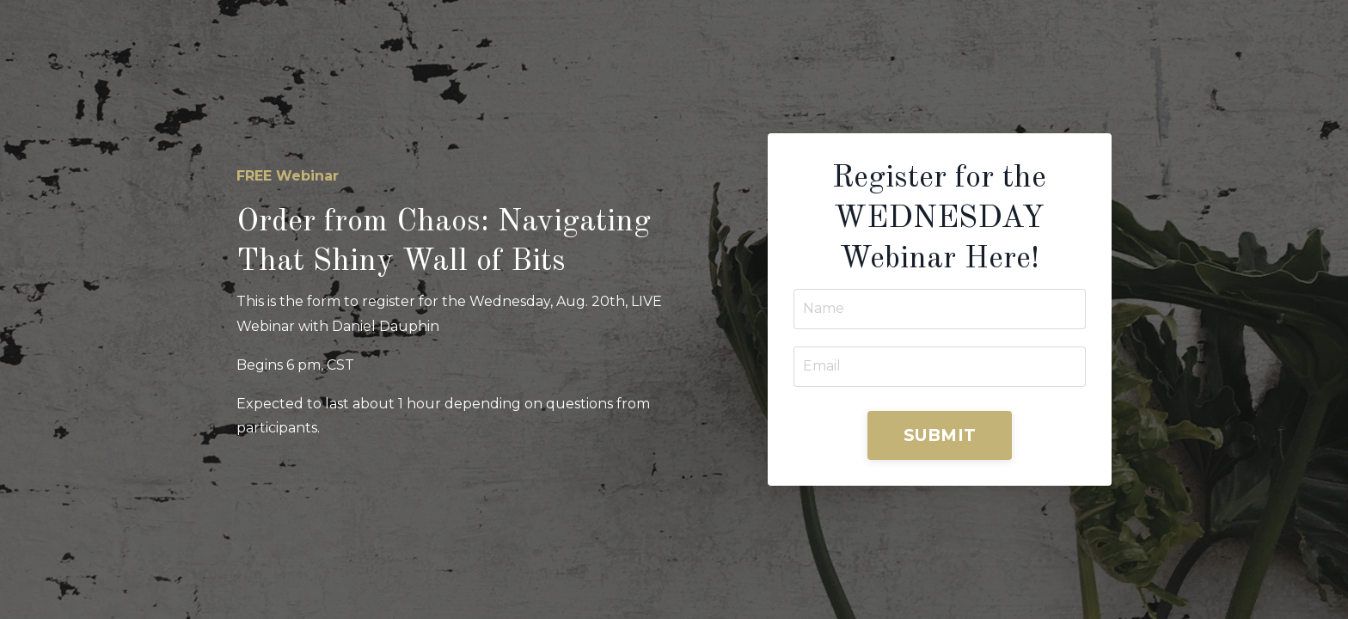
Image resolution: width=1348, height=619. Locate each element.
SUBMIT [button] (940, 435)
